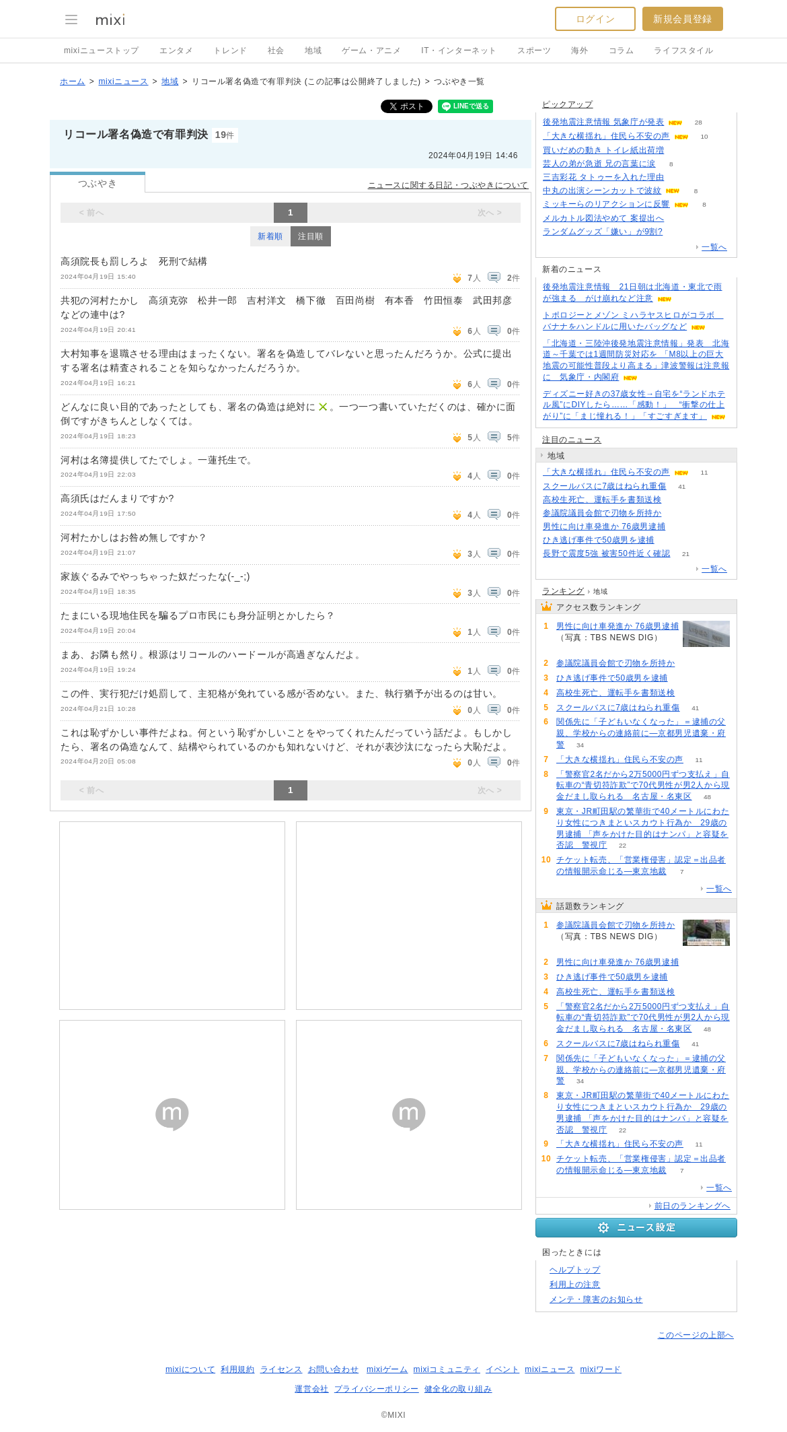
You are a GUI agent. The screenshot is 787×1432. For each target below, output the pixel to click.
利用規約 (237, 1369)
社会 (276, 50)
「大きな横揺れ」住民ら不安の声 (606, 136)
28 (698, 122)
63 (669, 540)
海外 (579, 50)
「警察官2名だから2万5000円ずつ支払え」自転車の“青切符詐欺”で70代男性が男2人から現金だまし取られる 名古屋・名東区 (643, 786)
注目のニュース (571, 439)
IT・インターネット (459, 50)
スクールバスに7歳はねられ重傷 (605, 486)
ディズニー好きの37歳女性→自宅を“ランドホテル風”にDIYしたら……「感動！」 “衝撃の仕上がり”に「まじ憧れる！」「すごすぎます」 (634, 405)
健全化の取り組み (458, 1389)
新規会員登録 (682, 18)
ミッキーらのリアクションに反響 (606, 204)
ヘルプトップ (575, 1269)
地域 (313, 50)
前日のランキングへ (692, 1206)
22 (622, 845)
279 (679, 218)
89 (681, 527)
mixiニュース (123, 81)
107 (677, 513)
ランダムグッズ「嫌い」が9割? (603, 231)
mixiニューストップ (101, 50)
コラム (621, 50)
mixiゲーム (387, 1369)
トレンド (230, 50)
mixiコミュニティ (447, 1369)
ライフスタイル (683, 50)
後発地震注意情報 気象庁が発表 (603, 122)
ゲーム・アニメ (371, 50)
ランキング (563, 591)
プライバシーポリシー (376, 1389)
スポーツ (534, 50)
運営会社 (311, 1389)
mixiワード (601, 1369)
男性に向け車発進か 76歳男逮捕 (604, 526)
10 (704, 136)
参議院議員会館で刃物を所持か (602, 513)
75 (679, 177)
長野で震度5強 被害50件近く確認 (607, 553)
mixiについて (190, 1369)
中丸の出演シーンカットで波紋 (602, 190)
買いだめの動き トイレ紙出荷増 (603, 150)
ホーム (72, 81)
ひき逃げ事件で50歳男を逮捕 (598, 540)
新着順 (270, 236)
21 (685, 553)
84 (679, 150)
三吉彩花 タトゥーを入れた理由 (603, 177)
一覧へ (714, 247)
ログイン (595, 18)
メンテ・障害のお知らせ (596, 1299)
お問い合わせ (333, 1369)
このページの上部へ (696, 1335)
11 (704, 472)
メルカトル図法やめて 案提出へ (603, 218)
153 (678, 232)
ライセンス (281, 1369)
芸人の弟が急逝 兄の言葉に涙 (599, 163)
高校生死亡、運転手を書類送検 (602, 499)
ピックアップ (567, 104)
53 (677, 500)
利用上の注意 (575, 1284)
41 (681, 486)
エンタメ (176, 50)
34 (580, 745)
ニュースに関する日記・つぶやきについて (448, 185)
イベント (502, 1369)
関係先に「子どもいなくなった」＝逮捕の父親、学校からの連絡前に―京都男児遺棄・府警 (641, 733)
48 (707, 796)
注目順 (311, 236)
